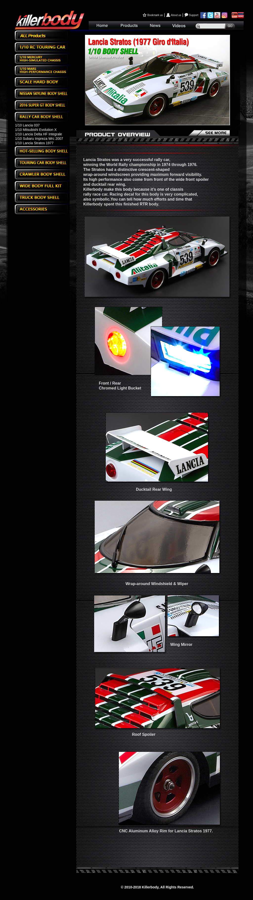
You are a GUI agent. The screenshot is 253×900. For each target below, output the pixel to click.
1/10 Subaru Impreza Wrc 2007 (39, 139)
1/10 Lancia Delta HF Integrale (38, 134)
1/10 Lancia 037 (27, 125)
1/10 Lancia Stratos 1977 (34, 143)
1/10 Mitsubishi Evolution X (36, 130)
